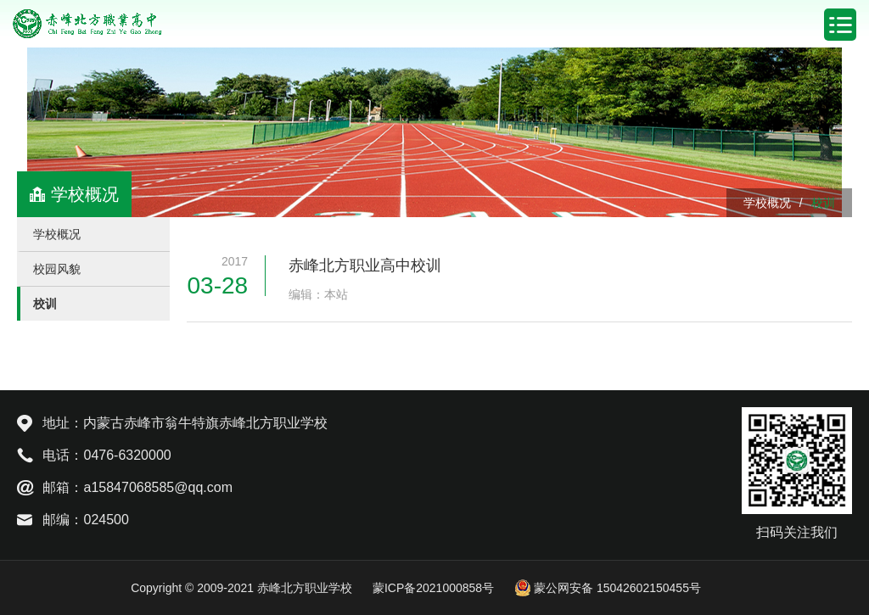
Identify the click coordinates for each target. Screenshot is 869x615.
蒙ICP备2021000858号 (433, 588)
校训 (823, 203)
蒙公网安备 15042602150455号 (607, 588)
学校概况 (767, 203)
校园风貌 (57, 269)
